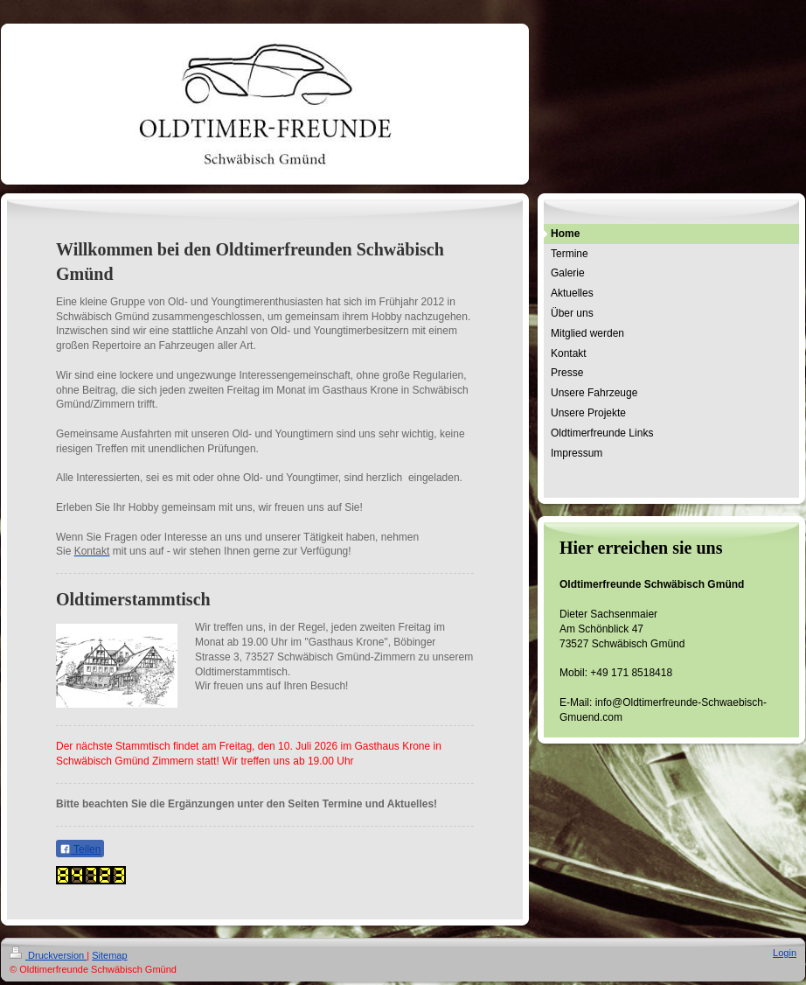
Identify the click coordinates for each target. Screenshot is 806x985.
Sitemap (109, 955)
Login (784, 952)
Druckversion (48, 955)
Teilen (80, 849)
